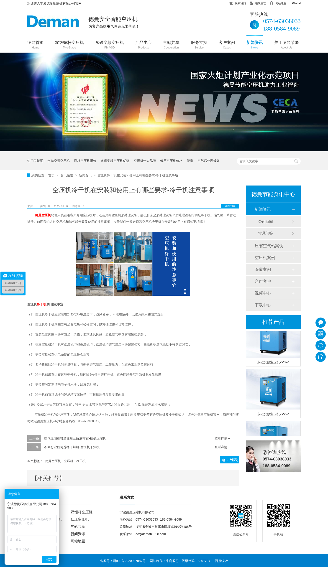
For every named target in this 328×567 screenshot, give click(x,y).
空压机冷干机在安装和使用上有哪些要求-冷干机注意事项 (137, 175)
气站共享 (171, 45)
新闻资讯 (254, 45)
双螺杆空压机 (81, 512)
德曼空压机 (43, 215)
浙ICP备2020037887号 (129, 561)
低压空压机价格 (171, 161)
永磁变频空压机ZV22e (273, 415)
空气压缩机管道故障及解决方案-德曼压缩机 (75, 438)
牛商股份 (172, 561)
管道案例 (263, 269)
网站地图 (277, 2)
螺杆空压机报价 (85, 161)
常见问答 (265, 233)
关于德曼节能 (286, 45)
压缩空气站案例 (269, 246)
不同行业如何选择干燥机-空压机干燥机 (72, 447)
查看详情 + (222, 438)
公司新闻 (265, 222)
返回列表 (230, 206)
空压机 (68, 461)
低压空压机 (80, 519)
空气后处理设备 (208, 161)
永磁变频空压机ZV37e (273, 363)
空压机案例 (265, 257)
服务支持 (199, 45)
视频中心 (263, 293)
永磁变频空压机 (109, 45)
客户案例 (227, 45)
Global (293, 2)
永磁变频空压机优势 (115, 161)
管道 (190, 161)
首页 (52, 175)
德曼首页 (35, 45)
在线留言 (257, 2)
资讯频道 (67, 175)
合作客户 (263, 281)
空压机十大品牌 (145, 161)
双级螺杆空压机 (69, 45)
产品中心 (143, 45)
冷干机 (81, 461)
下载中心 (263, 305)
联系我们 (237, 2)
